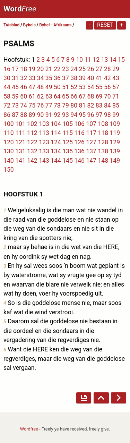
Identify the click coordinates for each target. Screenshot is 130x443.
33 (31, 78)
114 (56, 132)
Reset (105, 25)
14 (113, 59)
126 (79, 142)
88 (23, 114)
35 (48, 78)
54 (90, 87)
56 (107, 87)
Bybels (29, 25)
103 (44, 123)
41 (99, 78)
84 (107, 105)
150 (8, 169)
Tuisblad (11, 25)
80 (73, 105)
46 (23, 87)
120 (8, 142)
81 (82, 105)
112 (32, 132)
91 (48, 114)
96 (90, 114)
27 (99, 69)
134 (56, 151)
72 (6, 105)
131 (20, 151)
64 (57, 96)
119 (115, 132)
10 (79, 59)
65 (65, 96)
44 (6, 87)
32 (23, 78)
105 (67, 123)
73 (15, 105)
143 (44, 160)
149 (115, 160)
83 (99, 105)
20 (40, 69)
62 (40, 96)
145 (67, 160)
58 (6, 96)
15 (121, 59)
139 (115, 151)
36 (57, 78)
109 (115, 123)
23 (65, 69)
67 (82, 96)
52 (73, 87)
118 (103, 132)
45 (15, 87)
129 (115, 142)
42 (107, 78)
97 (99, 114)
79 (65, 105)
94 (73, 114)
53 (82, 87)
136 (79, 151)
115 (67, 132)
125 (67, 142)
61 (31, 96)
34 (40, 78)
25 (82, 69)
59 (15, 96)
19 (31, 69)
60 (23, 96)
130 (8, 151)
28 (107, 69)
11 (87, 59)
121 (20, 142)
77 (48, 105)
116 (79, 132)
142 (32, 160)
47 (31, 87)
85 (115, 105)
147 (91, 160)
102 (32, 123)
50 (57, 87)
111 (20, 132)
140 (8, 160)
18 (23, 69)
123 (44, 142)
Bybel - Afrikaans (55, 25)
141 (20, 160)
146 (79, 160)
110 (8, 132)
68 (90, 96)
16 (6, 69)
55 (99, 87)
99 (115, 114)
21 (48, 69)
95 (82, 114)
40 (90, 78)
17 (15, 69)
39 (82, 78)
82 (90, 105)
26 (90, 69)
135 (67, 151)
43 (115, 78)
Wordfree (29, 429)
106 (79, 123)
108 (103, 123)
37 (65, 78)
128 (103, 142)
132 (32, 151)
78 (57, 105)
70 (107, 96)
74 (23, 105)
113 (44, 132)
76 (40, 105)
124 (56, 142)
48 (40, 87)
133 (44, 151)
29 (115, 69)
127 (91, 142)
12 (96, 59)
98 (107, 114)
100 (8, 123)
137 (91, 151)
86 (6, 114)
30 (6, 78)
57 (115, 87)
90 (40, 114)
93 (65, 114)
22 (57, 69)
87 (15, 114)
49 (48, 87)
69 (99, 96)
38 (73, 78)
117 (91, 132)
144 (56, 160)
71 (115, 96)
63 (48, 96)
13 (104, 59)
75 (31, 105)
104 (56, 123)
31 (15, 78)
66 (73, 96)
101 (20, 123)
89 (31, 114)
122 (32, 142)
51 (65, 87)
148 (103, 160)
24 (73, 69)
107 (91, 123)
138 (103, 151)
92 (57, 114)
